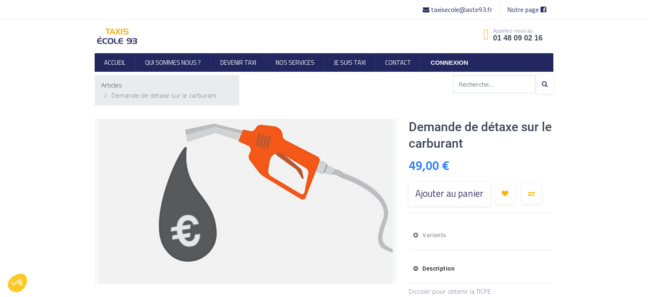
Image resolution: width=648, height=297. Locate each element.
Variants (433, 235)
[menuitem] (115, 62)
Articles (111, 85)
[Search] (544, 84)
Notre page (526, 9)
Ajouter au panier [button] (449, 193)
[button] (505, 193)
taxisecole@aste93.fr (458, 9)
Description (438, 268)
